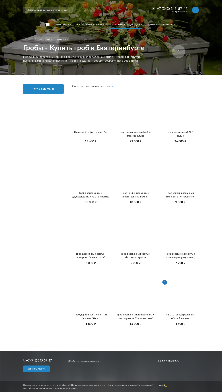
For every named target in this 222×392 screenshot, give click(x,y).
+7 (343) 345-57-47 (172, 8)
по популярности (94, 86)
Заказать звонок (36, 369)
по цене (110, 86)
